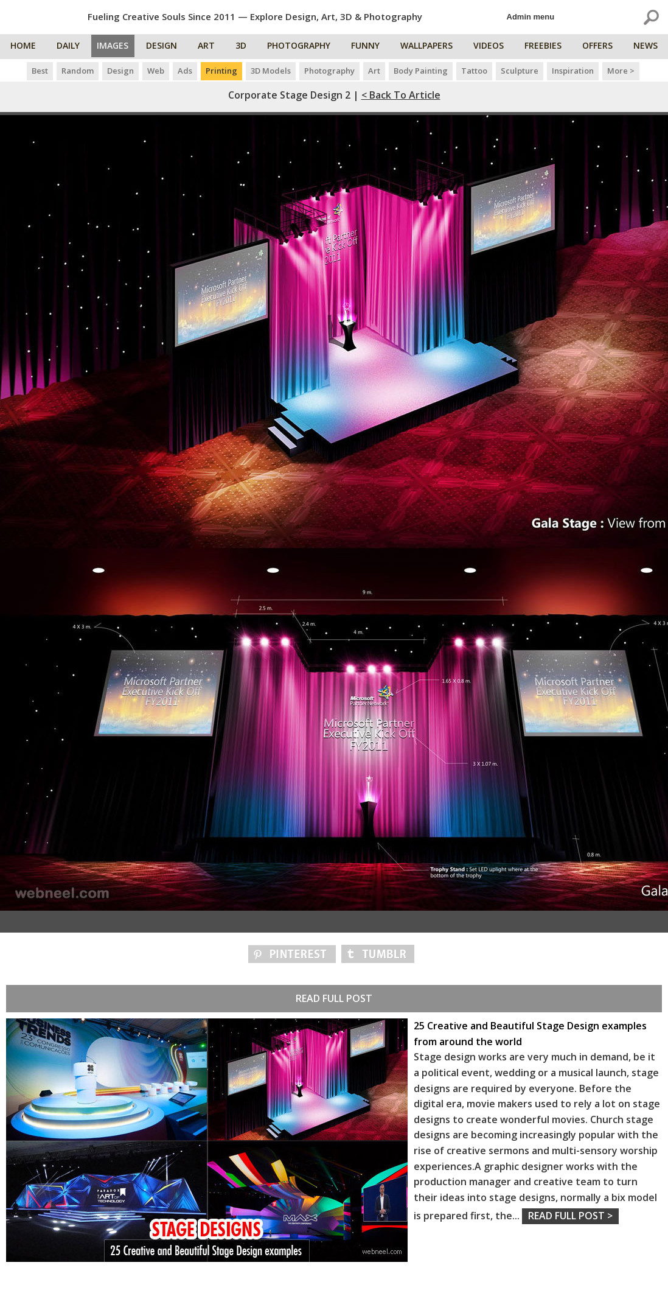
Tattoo (474, 70)
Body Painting (421, 70)
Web (155, 70)
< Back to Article (400, 95)
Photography (303, 47)
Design (167, 47)
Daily (68, 47)
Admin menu (531, 16)
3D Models (271, 70)
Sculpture (519, 70)
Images (116, 47)
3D (245, 47)
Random (77, 70)
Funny (369, 47)
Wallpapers (430, 47)
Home (24, 47)
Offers (599, 47)
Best (40, 70)
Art (211, 47)
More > (621, 70)
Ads (185, 70)
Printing (221, 70)
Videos (491, 47)
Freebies (545, 47)
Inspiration (573, 70)
